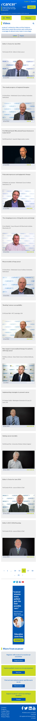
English (26, 1)
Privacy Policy (5, 716)
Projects (3, 709)
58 (32, 571)
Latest (15, 35)
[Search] (33, 23)
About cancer (18, 686)
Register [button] (31, 7)
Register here (18, 660)
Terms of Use (5, 713)
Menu (6, 18)
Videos (6, 23)
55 (19, 571)
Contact (3, 707)
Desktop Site (5, 715)
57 (28, 571)
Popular (22, 35)
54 (15, 571)
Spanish (33, 1)
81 (19, 575)
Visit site (18, 672)
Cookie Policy (5, 711)
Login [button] (24, 7)
